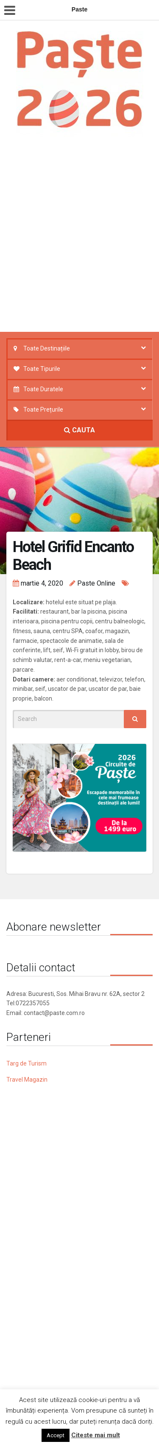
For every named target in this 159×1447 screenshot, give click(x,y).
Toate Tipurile (41, 368)
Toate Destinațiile (46, 348)
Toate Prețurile (43, 409)
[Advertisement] (79, 236)
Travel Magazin (26, 1079)
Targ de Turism (26, 1063)
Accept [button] (55, 1435)
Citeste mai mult (95, 1435)
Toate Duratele (43, 389)
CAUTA (79, 430)
